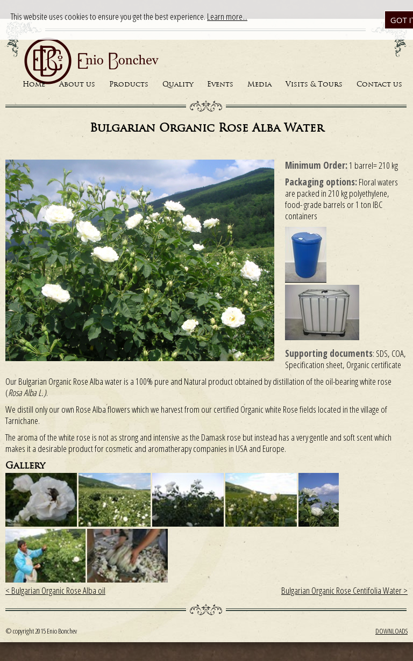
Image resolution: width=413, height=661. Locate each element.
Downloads (391, 631)
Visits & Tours (314, 84)
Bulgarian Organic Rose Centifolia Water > (344, 590)
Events (220, 84)
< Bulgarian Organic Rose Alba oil (55, 590)
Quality (177, 84)
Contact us (379, 84)
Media (259, 84)
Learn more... (227, 16)
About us (77, 84)
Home (34, 84)
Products (128, 84)
